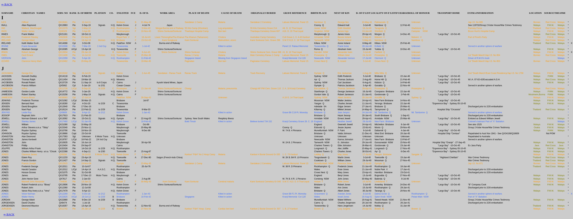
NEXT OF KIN (341, 13)
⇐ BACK (6, 4)
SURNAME (7, 13)
